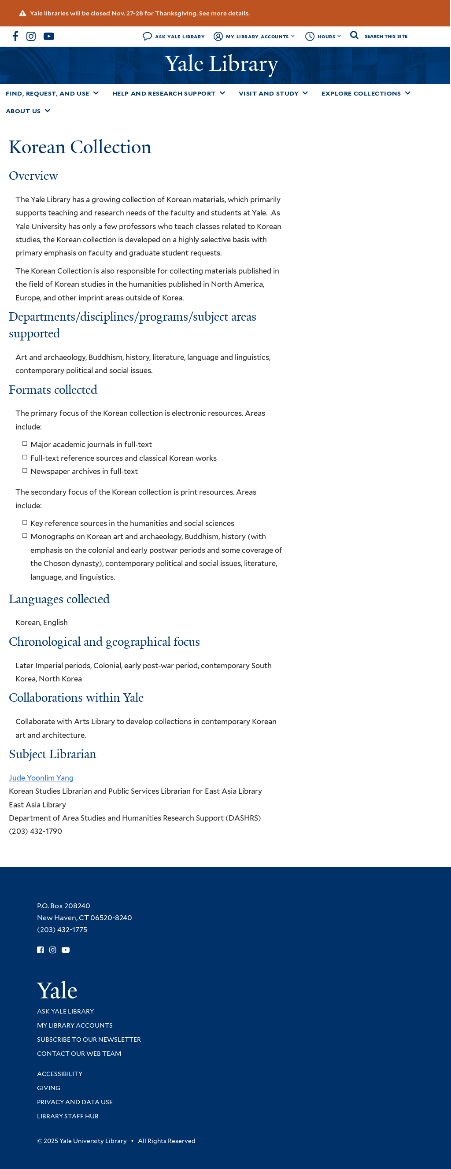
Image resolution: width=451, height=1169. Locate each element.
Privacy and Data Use (75, 1102)
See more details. (224, 13)
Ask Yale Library (180, 36)
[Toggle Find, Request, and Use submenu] (96, 93)
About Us (23, 111)
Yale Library (224, 63)
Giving (48, 1087)
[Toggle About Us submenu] (47, 110)
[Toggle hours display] (339, 36)
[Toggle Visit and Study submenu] (305, 93)
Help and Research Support (164, 93)
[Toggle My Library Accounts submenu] (293, 36)
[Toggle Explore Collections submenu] (408, 93)
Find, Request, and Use (47, 93)
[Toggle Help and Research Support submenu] (222, 93)
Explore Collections (361, 93)
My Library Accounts (257, 36)
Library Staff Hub (68, 1116)
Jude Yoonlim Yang (41, 777)
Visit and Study (269, 93)
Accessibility (59, 1073)
